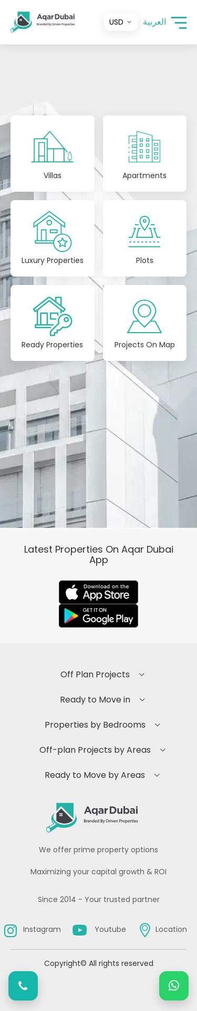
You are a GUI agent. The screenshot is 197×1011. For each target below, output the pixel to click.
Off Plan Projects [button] (95, 674)
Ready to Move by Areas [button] (95, 775)
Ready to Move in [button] (95, 700)
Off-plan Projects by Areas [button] (95, 750)
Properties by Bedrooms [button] (95, 725)
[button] (178, 22)
